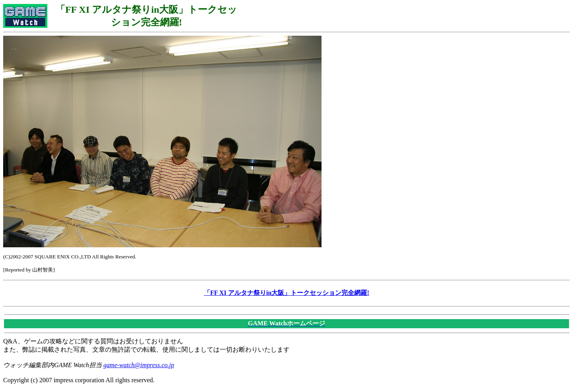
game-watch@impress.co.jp (138, 365)
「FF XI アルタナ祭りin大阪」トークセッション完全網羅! (286, 292)
